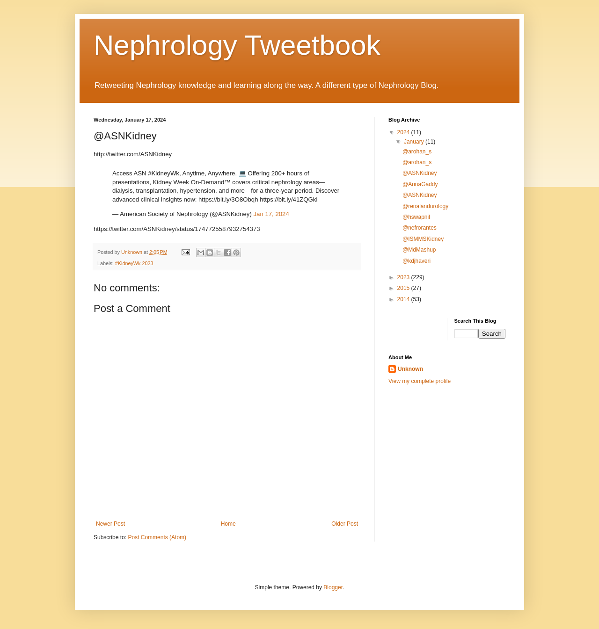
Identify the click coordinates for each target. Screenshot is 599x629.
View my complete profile (419, 381)
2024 (404, 132)
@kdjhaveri (416, 261)
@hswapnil (416, 217)
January (414, 141)
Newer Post (110, 524)
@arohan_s (416, 151)
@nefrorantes (419, 227)
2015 (404, 288)
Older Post (344, 524)
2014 (404, 299)
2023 (404, 277)
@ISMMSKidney (423, 239)
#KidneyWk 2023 (134, 263)
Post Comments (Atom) (157, 537)
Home (228, 524)
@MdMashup (419, 249)
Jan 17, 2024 (271, 213)
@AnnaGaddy (420, 184)
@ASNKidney (419, 173)
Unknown (410, 369)
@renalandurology (425, 206)
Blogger (333, 587)
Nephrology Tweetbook (237, 45)
